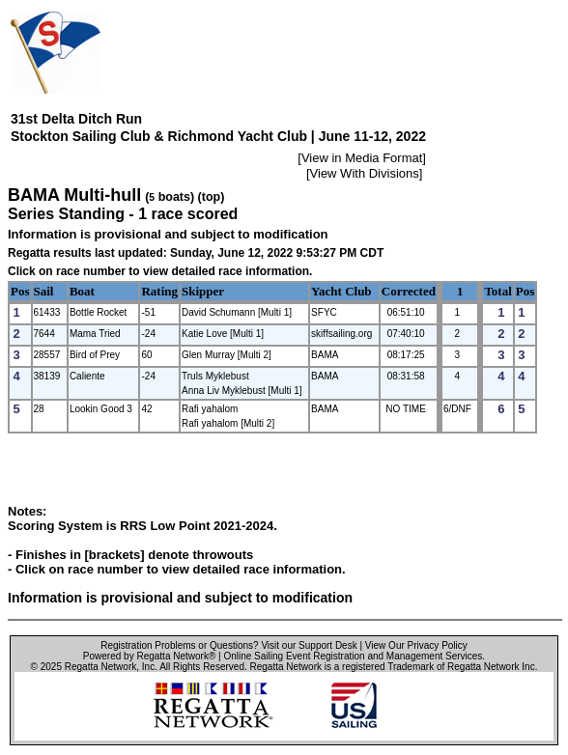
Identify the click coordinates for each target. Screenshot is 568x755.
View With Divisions (364, 173)
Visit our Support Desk (308, 645)
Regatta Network (100, 666)
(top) (211, 197)
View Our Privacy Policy (416, 645)
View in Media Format (361, 158)
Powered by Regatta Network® (149, 656)
